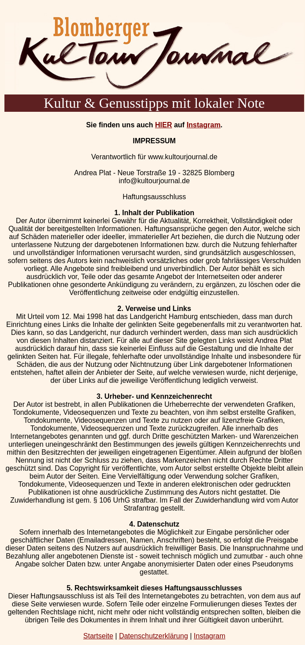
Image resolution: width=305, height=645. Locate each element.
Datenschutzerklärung (153, 636)
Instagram (203, 125)
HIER (163, 125)
